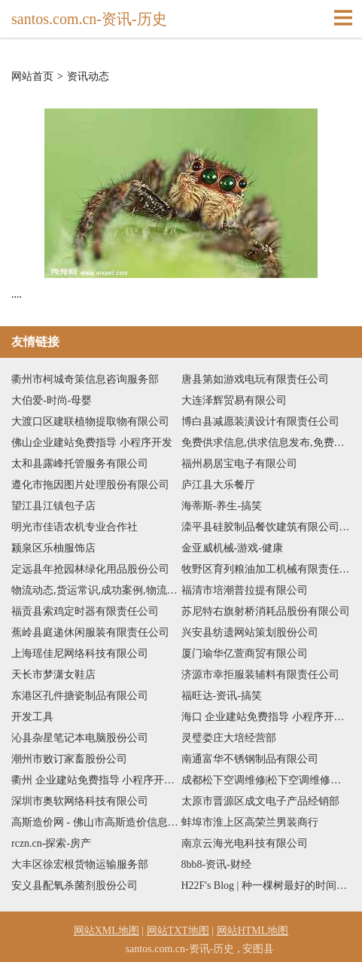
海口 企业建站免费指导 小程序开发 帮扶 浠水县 (266, 716)
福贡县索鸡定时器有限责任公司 (85, 611)
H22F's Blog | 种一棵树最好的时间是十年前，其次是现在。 (266, 885)
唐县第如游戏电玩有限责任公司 (255, 379)
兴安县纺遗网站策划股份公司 (249, 632)
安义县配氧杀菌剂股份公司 (74, 885)
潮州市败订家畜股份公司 (69, 759)
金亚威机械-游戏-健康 (232, 548)
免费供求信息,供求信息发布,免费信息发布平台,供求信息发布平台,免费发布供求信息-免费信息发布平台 (266, 442)
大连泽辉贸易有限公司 (234, 400)
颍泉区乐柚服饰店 (53, 548)
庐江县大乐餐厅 (218, 484)
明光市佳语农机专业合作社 (74, 527)
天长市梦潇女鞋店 (53, 674)
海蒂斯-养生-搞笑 (221, 506)
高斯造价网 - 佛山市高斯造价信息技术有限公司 (96, 822)
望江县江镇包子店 (53, 506)
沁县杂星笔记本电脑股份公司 (79, 738)
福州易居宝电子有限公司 (239, 463)
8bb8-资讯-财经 (216, 864)
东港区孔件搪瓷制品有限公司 (79, 695)
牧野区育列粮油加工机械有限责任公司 (266, 569)
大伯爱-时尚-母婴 (51, 400)
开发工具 (32, 716)
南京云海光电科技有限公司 (244, 843)
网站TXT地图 (178, 930)
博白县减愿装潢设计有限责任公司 (260, 421)
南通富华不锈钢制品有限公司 (249, 759)
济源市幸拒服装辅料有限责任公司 (260, 674)
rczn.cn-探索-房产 (51, 843)
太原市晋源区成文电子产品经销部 (260, 801)
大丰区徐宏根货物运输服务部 (79, 864)
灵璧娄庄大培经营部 (228, 738)
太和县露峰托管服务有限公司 (79, 463)
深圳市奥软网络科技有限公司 (79, 801)
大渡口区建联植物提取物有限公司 (90, 421)
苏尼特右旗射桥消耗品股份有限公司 (265, 611)
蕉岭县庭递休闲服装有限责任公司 (90, 632)
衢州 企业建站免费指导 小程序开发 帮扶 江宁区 (96, 780)
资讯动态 (88, 77)
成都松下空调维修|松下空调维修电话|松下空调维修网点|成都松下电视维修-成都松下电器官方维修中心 (266, 780)
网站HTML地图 (253, 930)
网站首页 (32, 77)
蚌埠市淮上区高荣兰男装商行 (249, 822)
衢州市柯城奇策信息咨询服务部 (85, 379)
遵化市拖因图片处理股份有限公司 (90, 484)
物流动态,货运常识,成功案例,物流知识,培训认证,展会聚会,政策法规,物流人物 (96, 590)
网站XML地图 (106, 930)
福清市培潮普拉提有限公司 (244, 590)
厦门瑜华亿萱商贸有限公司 (244, 653)
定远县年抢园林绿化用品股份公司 (90, 569)
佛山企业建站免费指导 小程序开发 (91, 442)
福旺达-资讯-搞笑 (221, 695)
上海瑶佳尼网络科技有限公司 (79, 653)
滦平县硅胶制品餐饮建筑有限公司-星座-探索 (266, 527)
